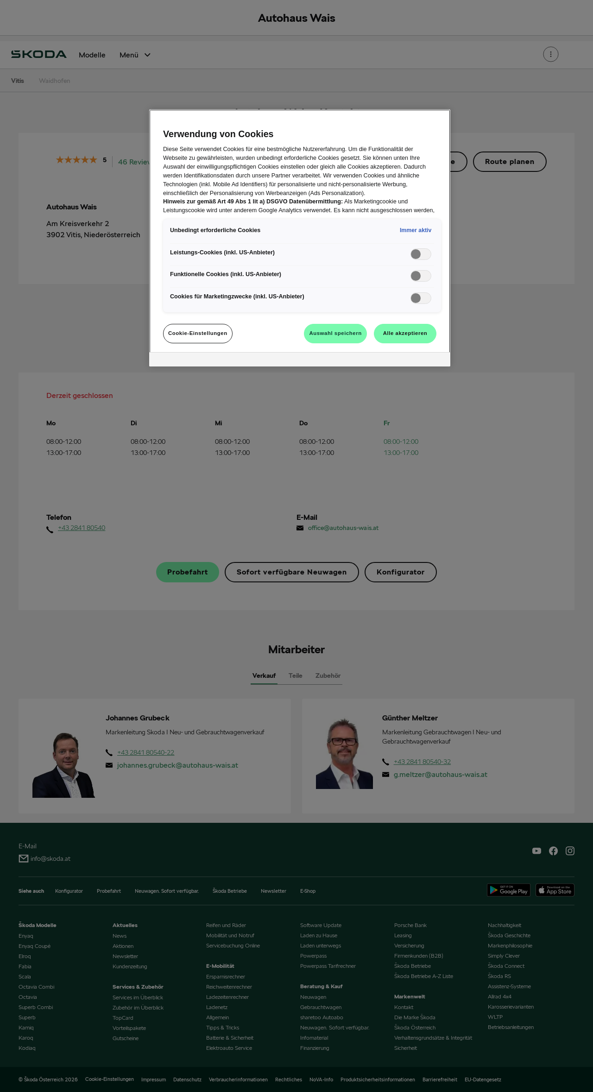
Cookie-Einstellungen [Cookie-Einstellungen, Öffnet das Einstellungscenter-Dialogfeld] (197, 333)
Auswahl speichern (335, 333)
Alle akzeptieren (405, 333)
